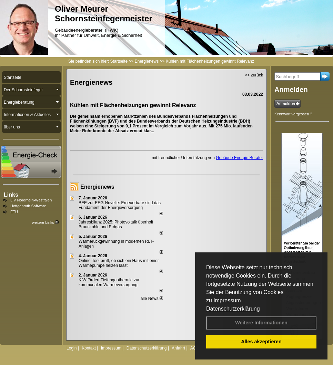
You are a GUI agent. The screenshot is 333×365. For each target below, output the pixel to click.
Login (72, 348)
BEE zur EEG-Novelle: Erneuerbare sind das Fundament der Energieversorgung (120, 205)
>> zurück (254, 75)
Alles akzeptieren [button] (261, 341)
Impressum (227, 300)
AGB (194, 348)
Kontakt (89, 348)
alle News (152, 298)
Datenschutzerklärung (233, 309)
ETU (14, 212)
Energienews (97, 187)
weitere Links (45, 222)
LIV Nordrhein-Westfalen (31, 200)
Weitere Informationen (261, 322)
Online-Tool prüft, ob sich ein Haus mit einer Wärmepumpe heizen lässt (119, 263)
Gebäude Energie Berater (239, 157)
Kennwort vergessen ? (293, 114)
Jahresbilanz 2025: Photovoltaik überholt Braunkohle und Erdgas (116, 224)
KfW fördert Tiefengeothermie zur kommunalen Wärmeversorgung (109, 282)
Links (11, 195)
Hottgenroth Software (28, 206)
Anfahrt (178, 348)
